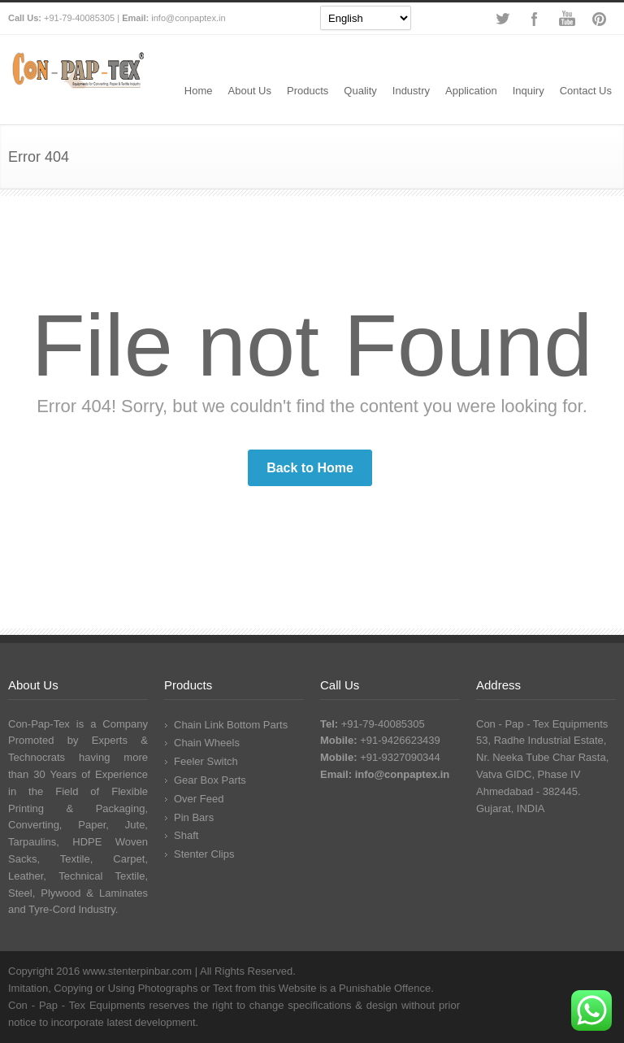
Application (471, 91)
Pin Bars (194, 817)
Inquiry (528, 91)
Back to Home (309, 468)
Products (307, 91)
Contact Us (586, 91)
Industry (411, 91)
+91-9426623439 (400, 740)
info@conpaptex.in (188, 18)
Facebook (534, 18)
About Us (249, 91)
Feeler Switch (206, 761)
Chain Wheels (207, 743)
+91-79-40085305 (79, 18)
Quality (360, 91)
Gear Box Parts (210, 780)
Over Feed (198, 799)
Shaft (186, 835)
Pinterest (599, 18)
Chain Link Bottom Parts (231, 725)
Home (198, 91)
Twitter (502, 18)
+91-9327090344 (400, 757)
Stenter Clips (204, 854)
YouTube (567, 18)
